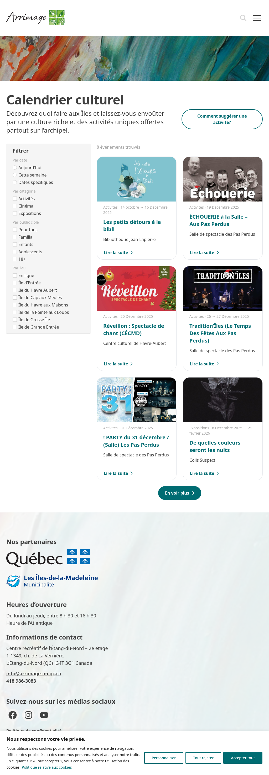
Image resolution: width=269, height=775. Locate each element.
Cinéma (25, 206)
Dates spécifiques (35, 182)
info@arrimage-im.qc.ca (33, 673)
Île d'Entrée (29, 283)
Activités (26, 199)
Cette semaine (32, 175)
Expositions (29, 213)
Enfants (25, 244)
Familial (26, 237)
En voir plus (179, 493)
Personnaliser (164, 757)
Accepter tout (243, 757)
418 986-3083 (21, 681)
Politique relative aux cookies (47, 767)
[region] (134, 753)
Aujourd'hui (29, 167)
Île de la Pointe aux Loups (43, 312)
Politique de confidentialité (34, 731)
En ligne (26, 275)
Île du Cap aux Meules (40, 297)
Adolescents (30, 252)
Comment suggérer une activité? (222, 119)
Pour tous (28, 230)
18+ (21, 259)
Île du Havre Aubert (37, 290)
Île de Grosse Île (34, 320)
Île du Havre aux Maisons (43, 305)
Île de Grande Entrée (38, 327)
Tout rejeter (203, 757)
